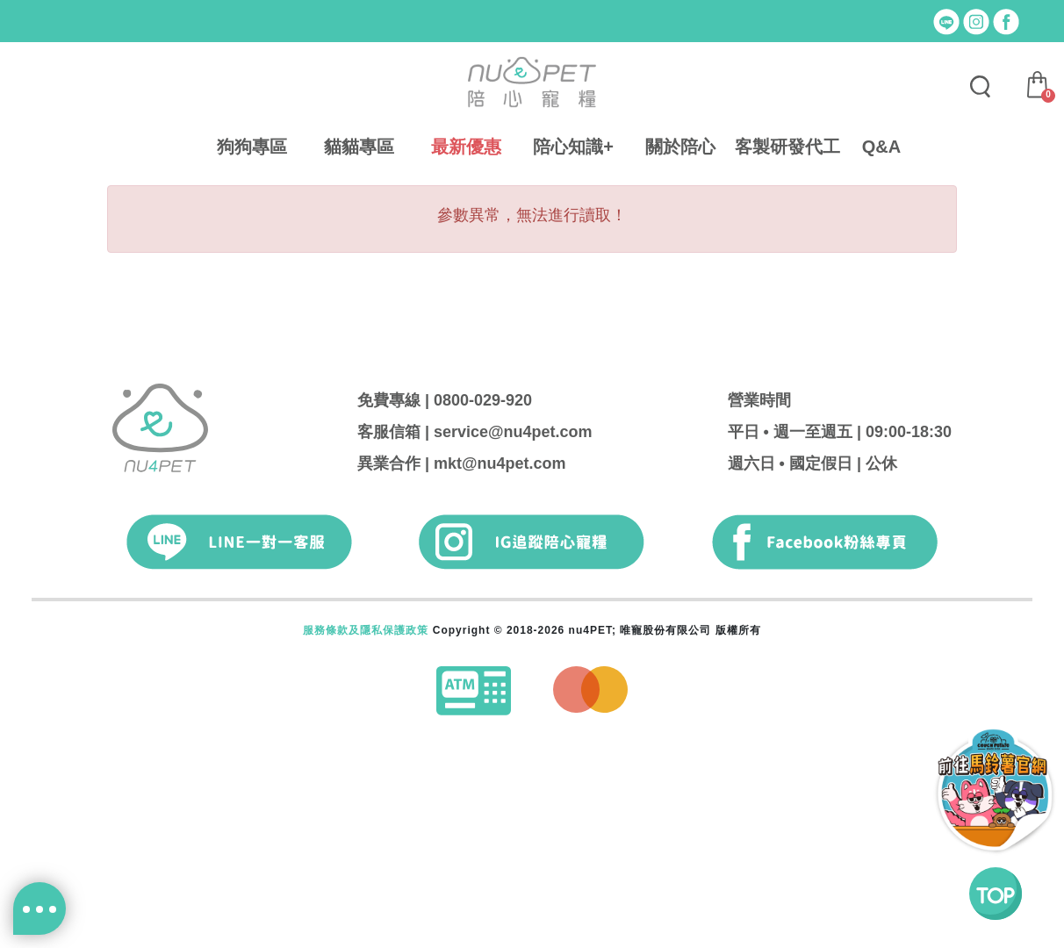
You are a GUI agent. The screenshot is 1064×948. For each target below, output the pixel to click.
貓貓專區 (359, 146)
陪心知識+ (573, 146)
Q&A (881, 146)
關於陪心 (680, 146)
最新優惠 (466, 146)
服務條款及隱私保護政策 (365, 630)
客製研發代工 (787, 146)
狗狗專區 (252, 146)
